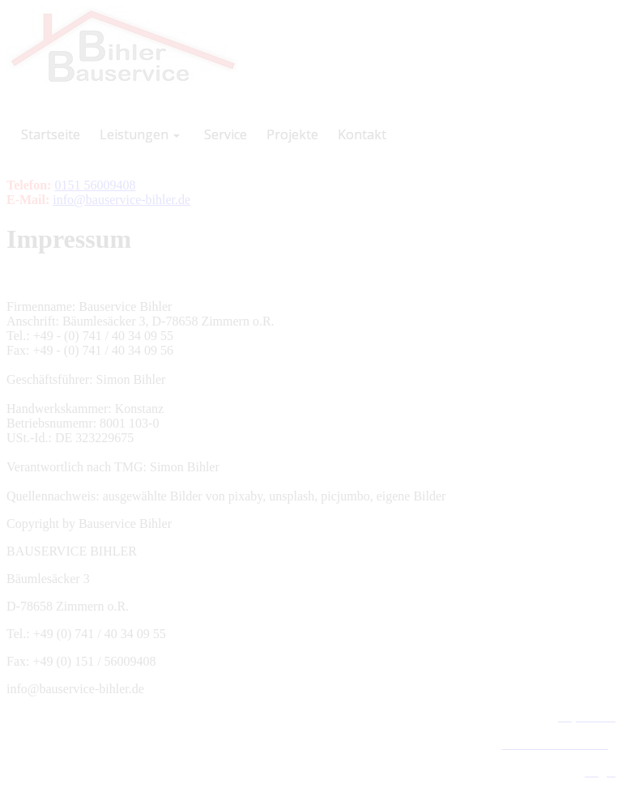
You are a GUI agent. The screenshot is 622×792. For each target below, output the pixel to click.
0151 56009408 (94, 185)
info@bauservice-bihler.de (121, 200)
